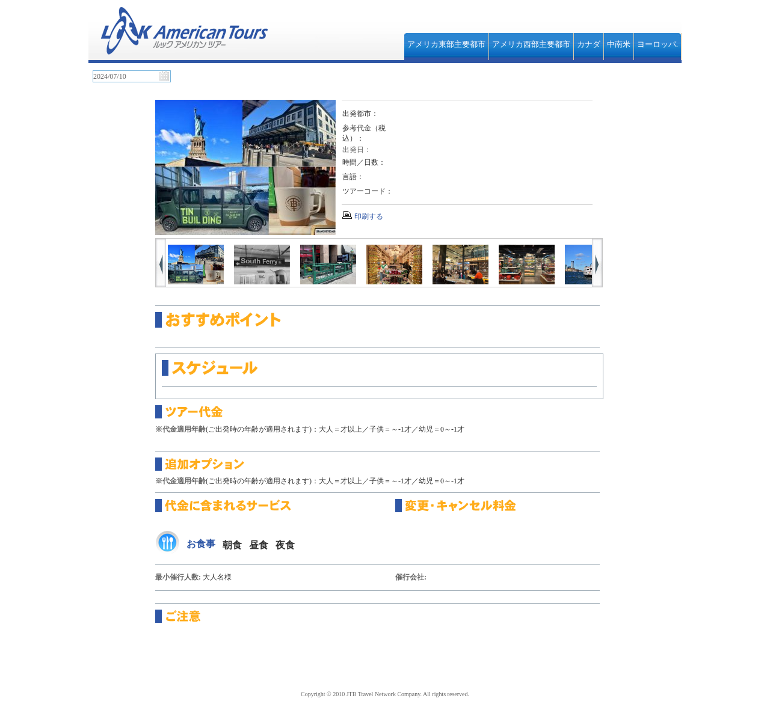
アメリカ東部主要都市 (446, 44)
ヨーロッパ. (657, 44)
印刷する (368, 216)
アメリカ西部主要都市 (531, 44)
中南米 (618, 44)
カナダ (588, 44)
